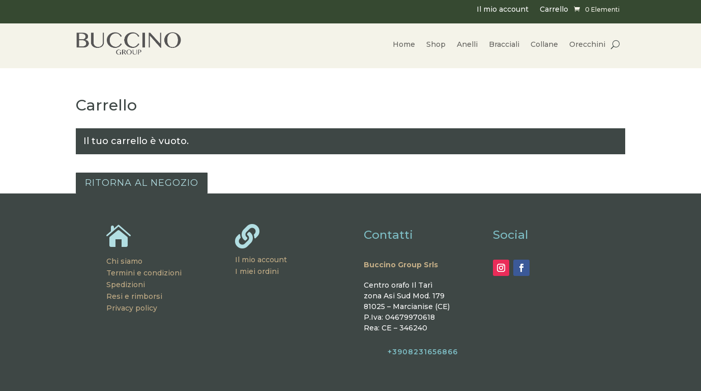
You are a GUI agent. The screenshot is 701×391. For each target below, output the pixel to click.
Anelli (467, 44)
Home (404, 44)
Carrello (554, 10)
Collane (544, 44)
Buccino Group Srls (401, 264)
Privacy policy (131, 308)
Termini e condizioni (144, 272)
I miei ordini (257, 271)
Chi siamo (124, 261)
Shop (436, 44)
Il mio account (503, 10)
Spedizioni (125, 284)
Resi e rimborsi (134, 296)
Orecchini (587, 44)
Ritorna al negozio (141, 182)
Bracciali (504, 44)
